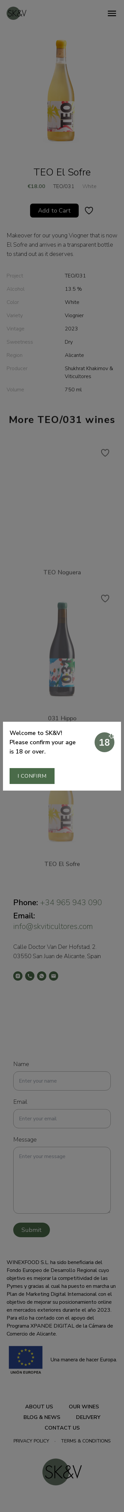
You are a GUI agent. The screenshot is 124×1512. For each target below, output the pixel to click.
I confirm (32, 776)
